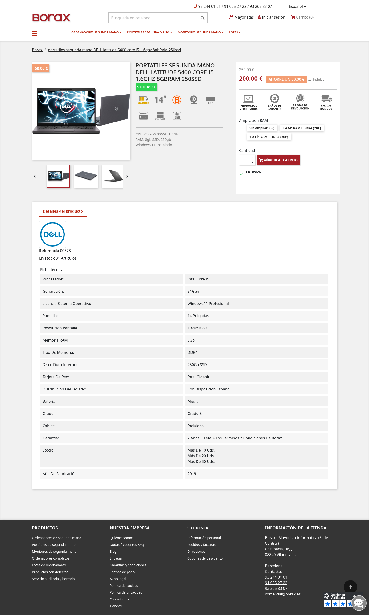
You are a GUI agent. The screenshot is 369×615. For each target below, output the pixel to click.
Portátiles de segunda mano (54, 544)
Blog (113, 551)
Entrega (116, 558)
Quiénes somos (121, 538)
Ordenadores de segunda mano (56, 538)
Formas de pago (122, 572)
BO (50, 17)
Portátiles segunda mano (149, 32)
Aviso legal (118, 578)
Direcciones (196, 551)
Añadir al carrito (278, 160)
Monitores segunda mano (200, 32)
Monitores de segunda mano (54, 551)
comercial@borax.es (283, 594)
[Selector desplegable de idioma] (298, 7)
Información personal (204, 538)
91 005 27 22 (235, 6)
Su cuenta (197, 528)
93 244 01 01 (209, 6)
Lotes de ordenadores (49, 565)
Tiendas (116, 606)
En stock (47, 258)
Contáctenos (119, 599)
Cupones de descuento (205, 558)
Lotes (235, 32)
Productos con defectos (50, 572)
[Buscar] (158, 17)
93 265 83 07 (261, 6)
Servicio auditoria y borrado (53, 578)
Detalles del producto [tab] (63, 211)
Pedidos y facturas (201, 544)
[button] (34, 33)
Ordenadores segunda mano (96, 32)
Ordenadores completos (50, 558)
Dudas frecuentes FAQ (127, 544)
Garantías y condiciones (128, 565)
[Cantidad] (244, 160)
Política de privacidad (126, 592)
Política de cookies (124, 585)
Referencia (49, 250)
